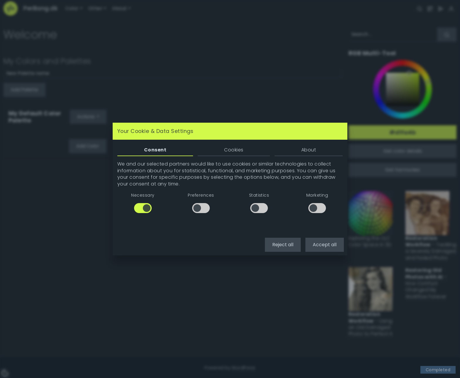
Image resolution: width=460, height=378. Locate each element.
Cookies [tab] (233, 149)
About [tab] (308, 149)
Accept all (324, 244)
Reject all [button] (282, 244)
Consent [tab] (155, 149)
